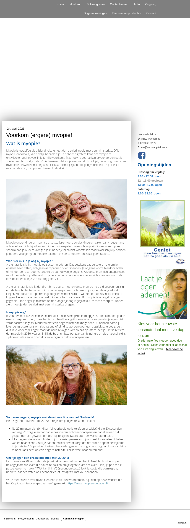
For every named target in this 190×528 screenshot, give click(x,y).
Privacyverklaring (25, 518)
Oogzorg (150, 4)
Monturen (75, 4)
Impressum (9, 518)
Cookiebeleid (42, 518)
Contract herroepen (73, 518)
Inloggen (182, 522)
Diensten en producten (126, 13)
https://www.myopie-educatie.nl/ (87, 483)
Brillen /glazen (96, 4)
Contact (151, 13)
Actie (137, 4)
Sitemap (55, 518)
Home (60, 4)
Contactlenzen (119, 4)
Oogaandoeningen (95, 13)
